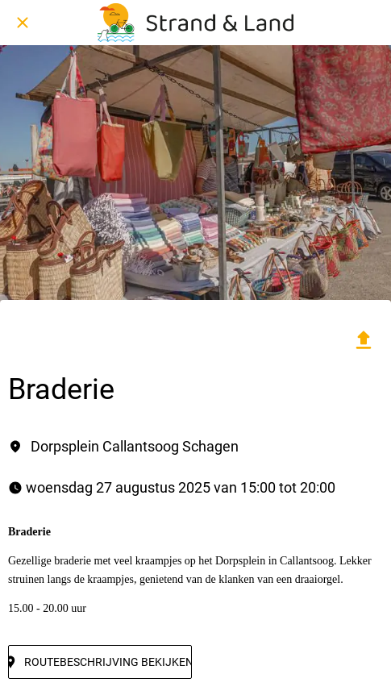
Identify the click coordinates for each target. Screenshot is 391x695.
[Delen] (363, 340)
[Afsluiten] (22, 22)
